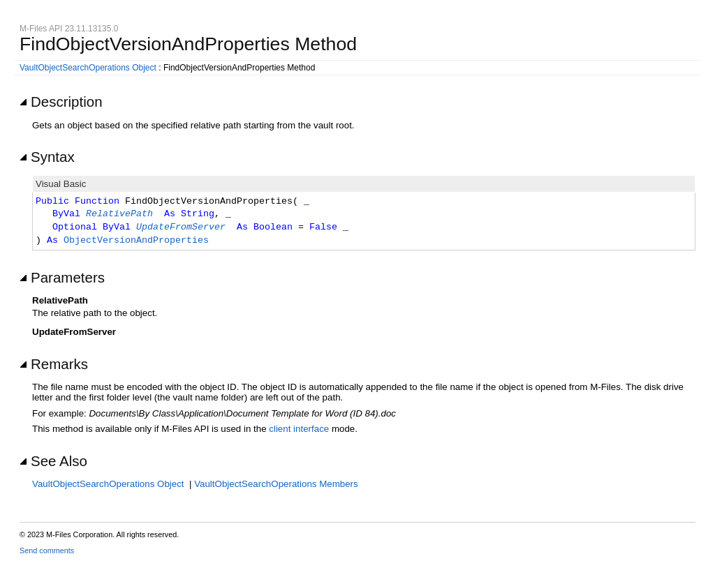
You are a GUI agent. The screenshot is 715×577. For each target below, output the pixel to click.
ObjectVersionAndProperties (136, 240)
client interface (299, 429)
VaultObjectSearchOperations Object (88, 68)
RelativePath (119, 214)
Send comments (47, 550)
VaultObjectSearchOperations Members (276, 484)
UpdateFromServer (181, 227)
